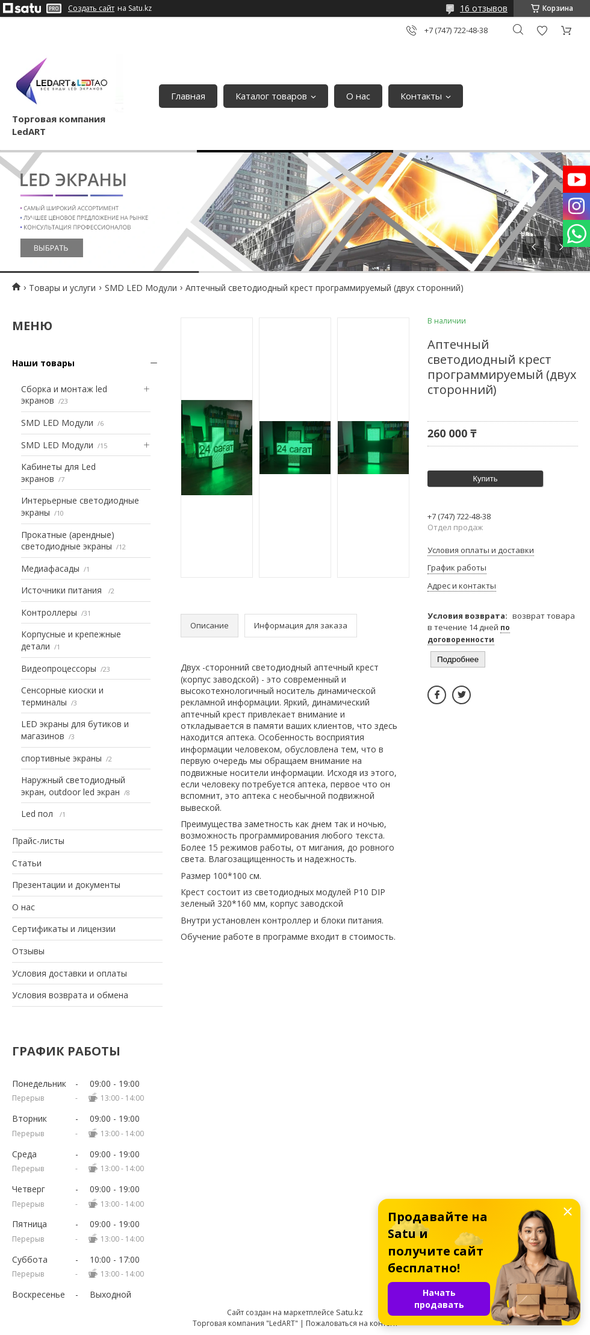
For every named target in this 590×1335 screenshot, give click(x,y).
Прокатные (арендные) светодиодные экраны (67, 540)
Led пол (38, 813)
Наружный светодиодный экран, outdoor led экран (73, 786)
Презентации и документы (66, 884)
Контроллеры (49, 612)
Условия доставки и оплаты (69, 973)
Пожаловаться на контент (352, 1323)
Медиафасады (50, 568)
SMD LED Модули (141, 287)
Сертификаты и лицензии (64, 928)
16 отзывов (484, 8)
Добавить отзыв (542, 30)
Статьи (27, 863)
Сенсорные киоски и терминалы (62, 696)
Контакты (421, 96)
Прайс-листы (38, 840)
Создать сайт (91, 8)
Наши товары (43, 363)
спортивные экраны (61, 758)
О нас (358, 96)
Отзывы (28, 951)
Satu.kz (349, 1312)
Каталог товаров (271, 96)
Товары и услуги (62, 287)
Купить (485, 478)
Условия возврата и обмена (70, 995)
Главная (188, 96)
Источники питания (62, 590)
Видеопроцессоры (58, 668)
